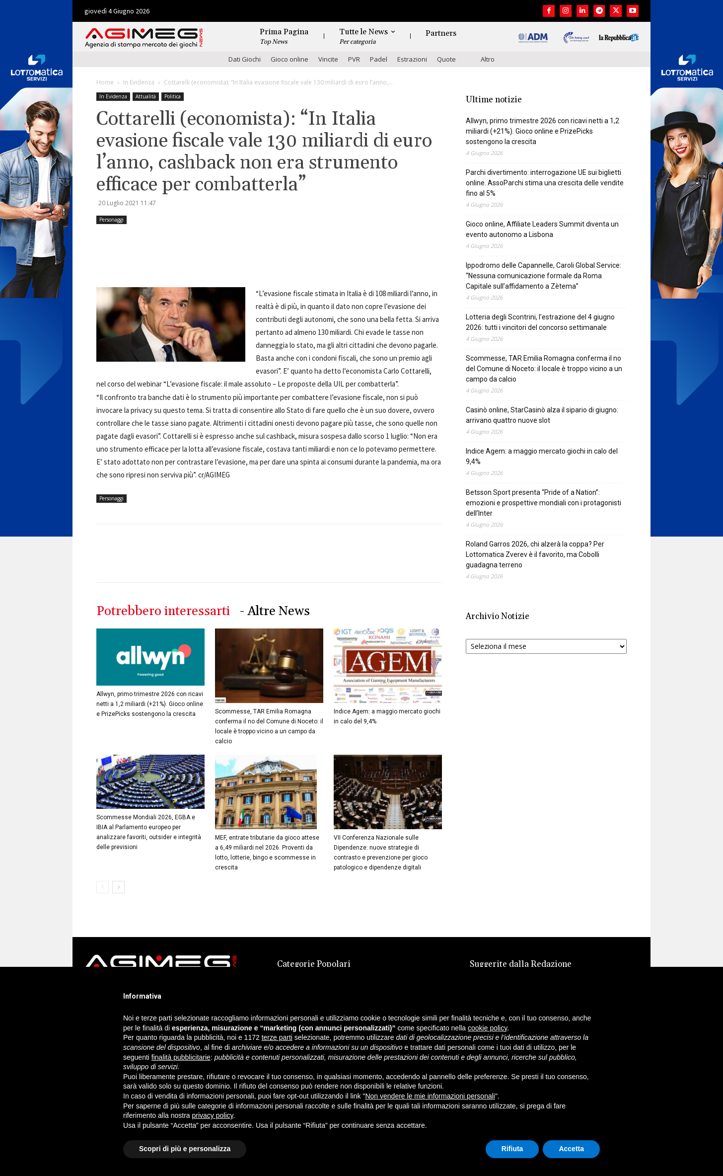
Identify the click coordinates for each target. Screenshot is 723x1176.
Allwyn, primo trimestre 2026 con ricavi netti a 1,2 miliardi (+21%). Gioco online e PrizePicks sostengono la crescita (149, 704)
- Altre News (275, 611)
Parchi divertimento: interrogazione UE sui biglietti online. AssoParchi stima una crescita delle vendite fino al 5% (545, 182)
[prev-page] (102, 887)
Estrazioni (412, 59)
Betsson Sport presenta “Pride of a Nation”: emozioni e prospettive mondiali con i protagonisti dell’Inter (543, 502)
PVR (354, 59)
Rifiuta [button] (512, 1149)
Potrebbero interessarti (163, 611)
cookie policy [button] (487, 1028)
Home (105, 82)
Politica (172, 96)
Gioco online (289, 59)
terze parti (277, 1037)
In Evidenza (138, 82)
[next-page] (118, 887)
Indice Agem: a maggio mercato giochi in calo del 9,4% (542, 456)
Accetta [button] (571, 1149)
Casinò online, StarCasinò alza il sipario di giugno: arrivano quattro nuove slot (542, 415)
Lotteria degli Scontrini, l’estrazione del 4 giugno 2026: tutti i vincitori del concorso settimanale (540, 322)
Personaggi (111, 219)
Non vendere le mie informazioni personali (430, 1096)
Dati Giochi (244, 59)
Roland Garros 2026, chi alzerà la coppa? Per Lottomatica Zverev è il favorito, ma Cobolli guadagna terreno (535, 554)
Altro (488, 59)
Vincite (328, 59)
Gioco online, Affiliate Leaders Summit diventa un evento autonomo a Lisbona (542, 229)
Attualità (146, 96)
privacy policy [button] (212, 1115)
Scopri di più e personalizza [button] (184, 1149)
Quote (446, 59)
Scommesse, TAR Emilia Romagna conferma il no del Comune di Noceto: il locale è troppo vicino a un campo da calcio (544, 368)
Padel (378, 59)
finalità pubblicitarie (181, 1057)
